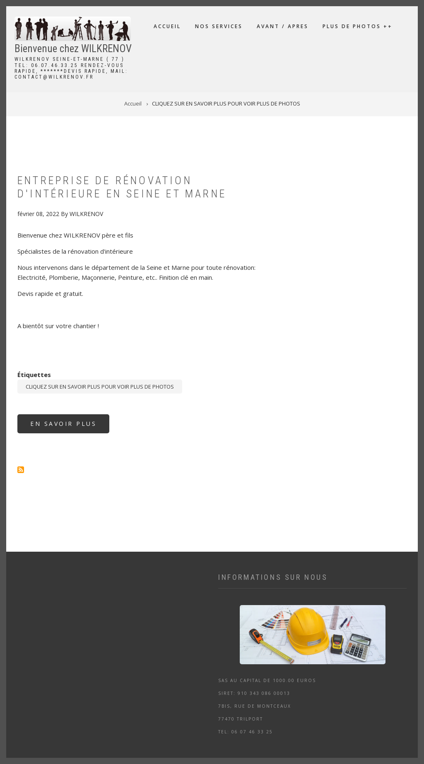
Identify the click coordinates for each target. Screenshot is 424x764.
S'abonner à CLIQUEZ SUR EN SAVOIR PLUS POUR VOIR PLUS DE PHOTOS (20, 469)
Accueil (167, 26)
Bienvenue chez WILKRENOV (73, 49)
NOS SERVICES (219, 26)
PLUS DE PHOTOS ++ (358, 26)
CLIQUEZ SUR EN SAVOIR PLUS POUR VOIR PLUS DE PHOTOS (100, 386)
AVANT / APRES (282, 26)
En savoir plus (69, 426)
